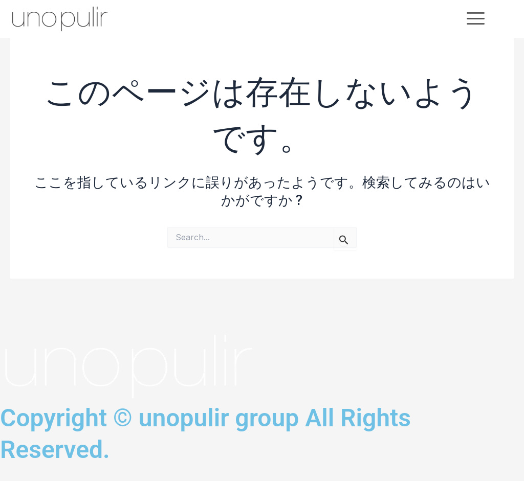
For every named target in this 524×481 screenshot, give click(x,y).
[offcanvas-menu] (475, 18)
